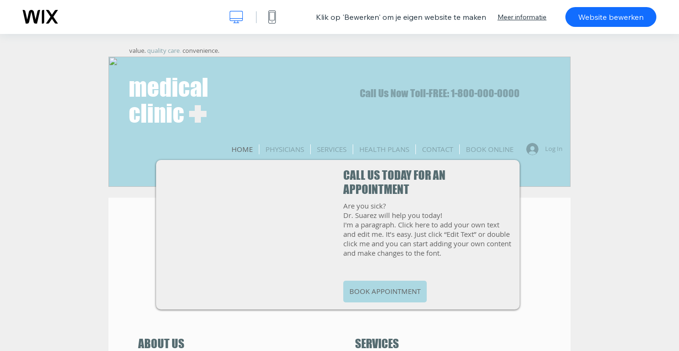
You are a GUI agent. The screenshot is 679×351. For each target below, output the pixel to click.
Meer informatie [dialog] (522, 17)
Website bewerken (611, 17)
